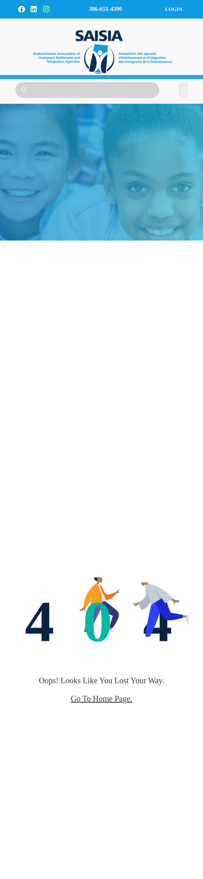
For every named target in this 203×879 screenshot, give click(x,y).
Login (173, 9)
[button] (183, 90)
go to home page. (101, 698)
